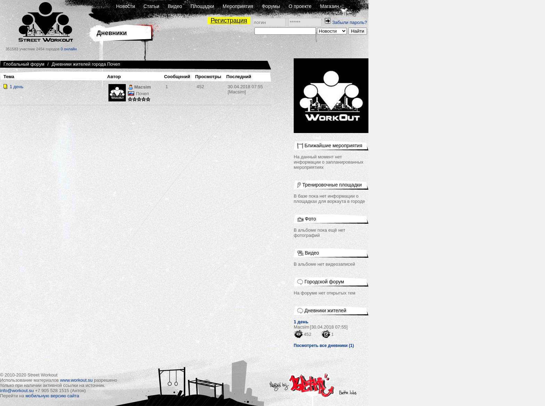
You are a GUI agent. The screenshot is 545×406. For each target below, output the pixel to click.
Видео (175, 6)
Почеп (142, 93)
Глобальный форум (23, 64)
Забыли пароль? (349, 22)
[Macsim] (245, 89)
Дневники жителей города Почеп (86, 64)
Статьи (151, 6)
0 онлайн (69, 49)
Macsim (139, 87)
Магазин (329, 6)
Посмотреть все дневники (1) (324, 345)
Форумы (271, 6)
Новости (125, 6)
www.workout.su (76, 380)
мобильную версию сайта (52, 395)
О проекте (299, 6)
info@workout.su (17, 390)
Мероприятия (238, 6)
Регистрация (229, 20)
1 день (17, 86)
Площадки (202, 6)
